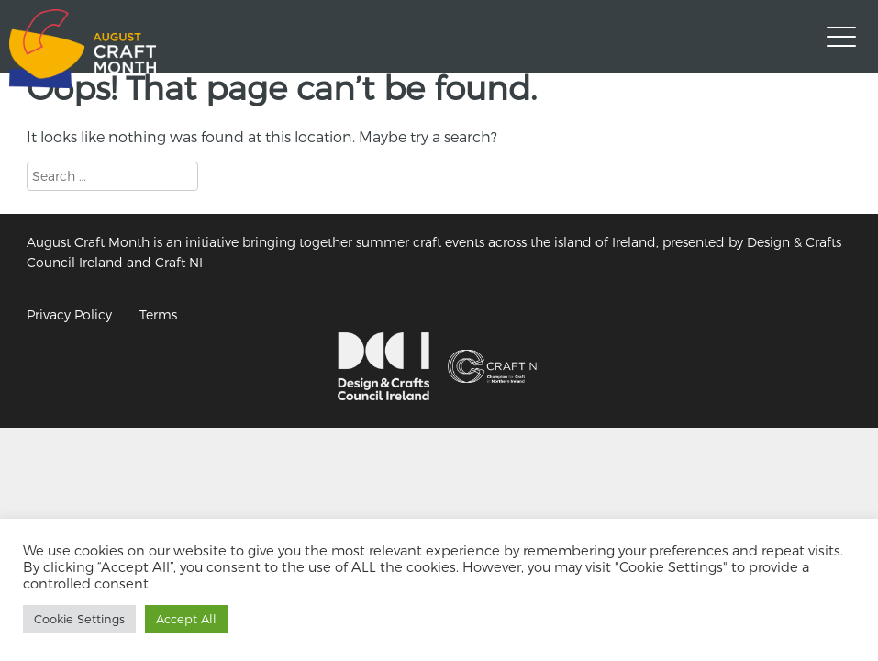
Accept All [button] (186, 618)
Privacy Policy (69, 314)
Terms (158, 314)
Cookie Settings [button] (79, 618)
